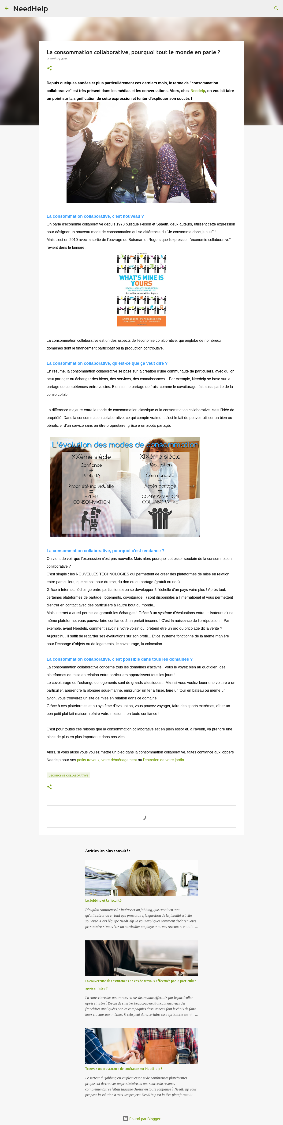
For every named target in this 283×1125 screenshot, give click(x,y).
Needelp (197, 91)
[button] (49, 68)
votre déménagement (119, 760)
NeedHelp (30, 8)
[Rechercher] (54, 8)
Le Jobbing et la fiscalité (103, 900)
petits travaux (88, 760)
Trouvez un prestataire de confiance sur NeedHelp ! (123, 1068)
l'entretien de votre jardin (163, 760)
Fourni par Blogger (141, 1118)
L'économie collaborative (68, 775)
